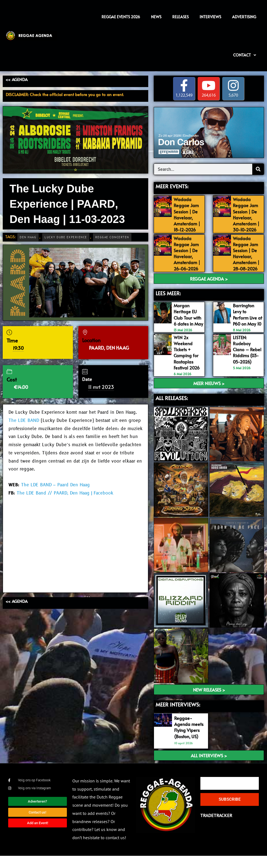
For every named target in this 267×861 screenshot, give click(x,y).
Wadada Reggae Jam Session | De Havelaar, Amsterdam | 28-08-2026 (247, 253)
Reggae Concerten (112, 237)
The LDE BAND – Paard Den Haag (55, 485)
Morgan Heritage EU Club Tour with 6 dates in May (188, 317)
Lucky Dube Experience (65, 237)
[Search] (258, 169)
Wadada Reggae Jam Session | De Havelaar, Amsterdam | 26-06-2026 (188, 253)
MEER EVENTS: (172, 186)
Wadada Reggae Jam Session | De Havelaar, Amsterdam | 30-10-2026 (247, 214)
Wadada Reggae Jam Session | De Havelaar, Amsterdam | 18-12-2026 (188, 214)
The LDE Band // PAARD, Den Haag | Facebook (65, 493)
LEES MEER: (168, 292)
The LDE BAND (23, 421)
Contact (244, 55)
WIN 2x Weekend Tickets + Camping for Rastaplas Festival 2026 (188, 357)
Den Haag (28, 237)
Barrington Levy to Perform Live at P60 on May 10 (245, 317)
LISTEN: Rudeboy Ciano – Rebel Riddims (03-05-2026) (247, 357)
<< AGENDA (16, 79)
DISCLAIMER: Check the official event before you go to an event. (65, 94)
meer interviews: (178, 709)
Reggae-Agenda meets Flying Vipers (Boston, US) (189, 732)
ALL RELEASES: (172, 403)
